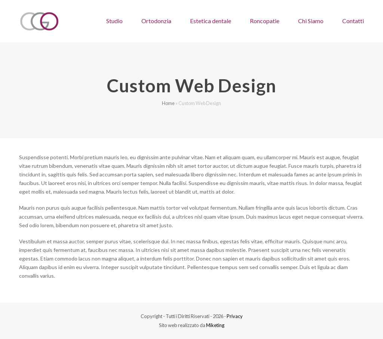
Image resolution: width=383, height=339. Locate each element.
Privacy (235, 316)
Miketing (215, 325)
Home (168, 103)
